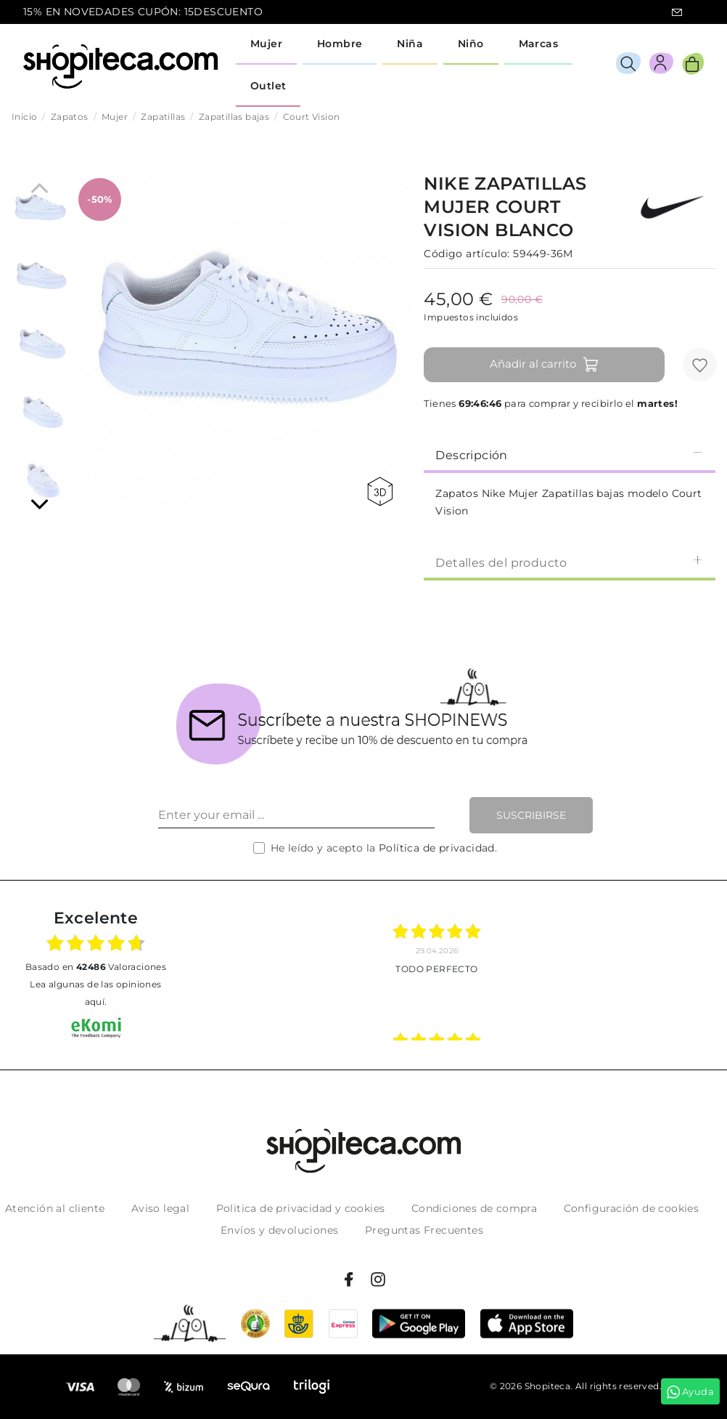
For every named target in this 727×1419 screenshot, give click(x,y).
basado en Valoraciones (95, 966)
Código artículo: (466, 253)
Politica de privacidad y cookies (300, 1208)
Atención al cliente (55, 1208)
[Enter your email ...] (296, 815)
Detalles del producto (569, 562)
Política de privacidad (437, 847)
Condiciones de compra (474, 1208)
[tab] (569, 454)
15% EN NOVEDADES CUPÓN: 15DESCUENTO (143, 11)
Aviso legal (160, 1208)
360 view (380, 491)
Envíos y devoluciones (279, 1230)
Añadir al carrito (544, 364)
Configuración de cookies (631, 1208)
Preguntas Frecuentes (424, 1230)
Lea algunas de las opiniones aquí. (95, 993)
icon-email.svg (677, 12)
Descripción (569, 454)
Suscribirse (531, 815)
